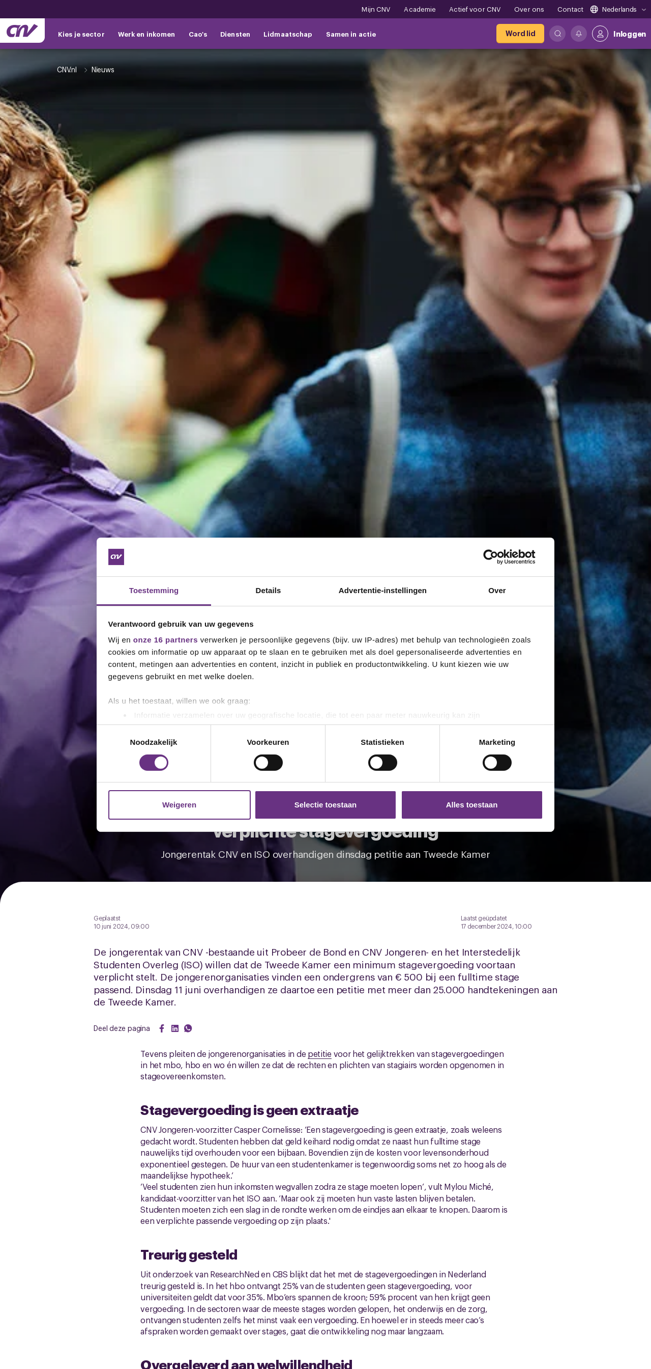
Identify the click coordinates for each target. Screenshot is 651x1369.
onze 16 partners (165, 639)
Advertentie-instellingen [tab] (383, 590)
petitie (320, 1053)
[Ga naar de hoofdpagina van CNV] (22, 30)
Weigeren (179, 804)
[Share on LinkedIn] (175, 1028)
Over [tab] (497, 590)
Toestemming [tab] (154, 590)
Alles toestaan (472, 804)
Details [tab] (268, 590)
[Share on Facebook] (162, 1028)
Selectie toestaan (325, 804)
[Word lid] (520, 33)
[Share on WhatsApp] (188, 1028)
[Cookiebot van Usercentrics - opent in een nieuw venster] (498, 557)
